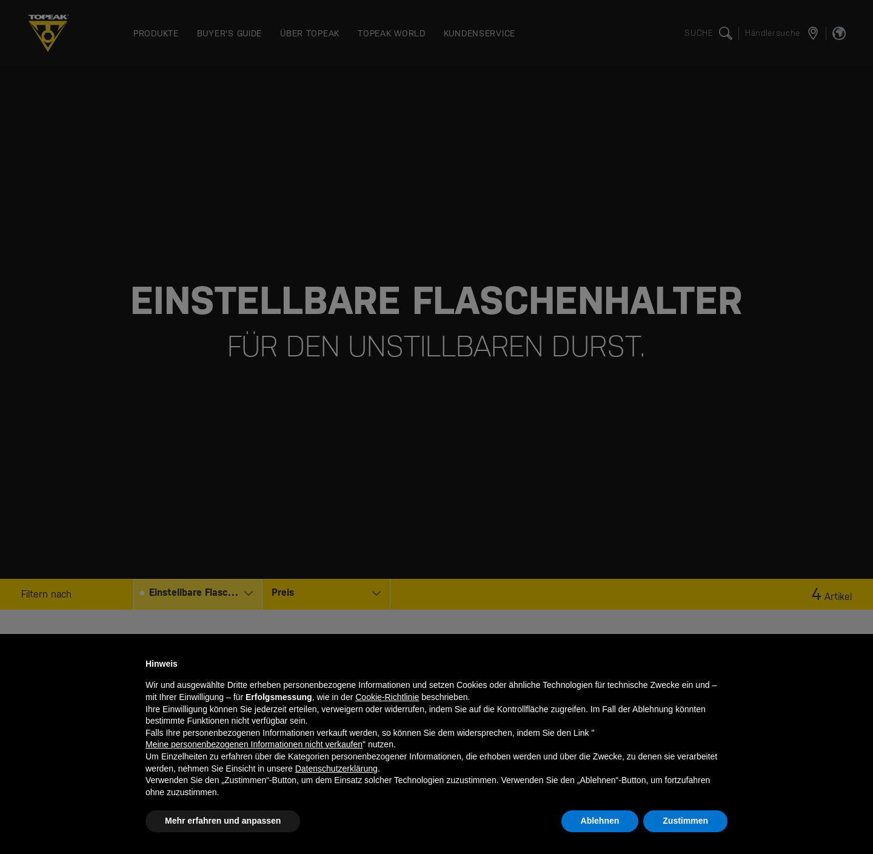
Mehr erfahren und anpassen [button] (223, 821)
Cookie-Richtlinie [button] (387, 697)
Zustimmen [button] (685, 821)
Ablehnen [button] (600, 821)
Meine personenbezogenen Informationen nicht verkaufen (254, 744)
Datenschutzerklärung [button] (336, 768)
